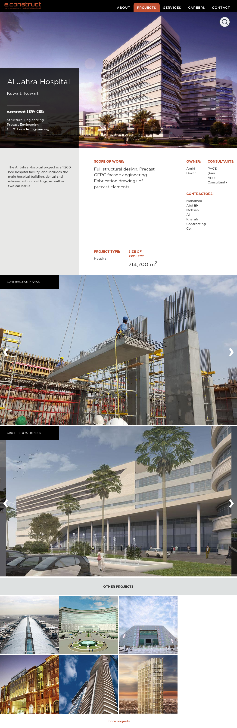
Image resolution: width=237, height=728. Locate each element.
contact (221, 7)
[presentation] (6, 350)
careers (196, 7)
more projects (118, 721)
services (172, 7)
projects (146, 7)
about (123, 7)
